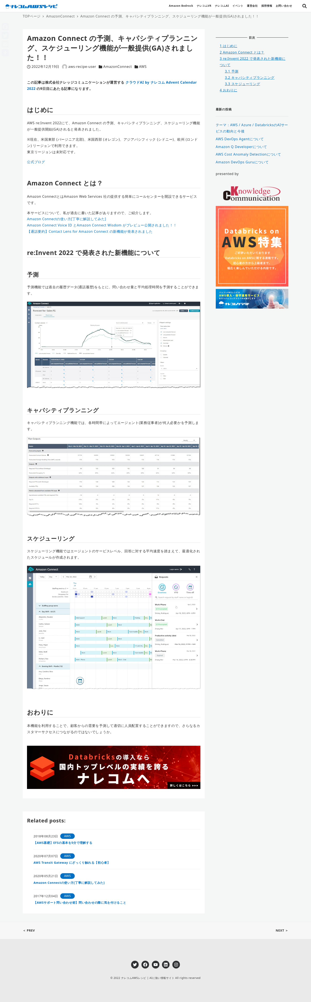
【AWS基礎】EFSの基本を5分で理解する (62, 843)
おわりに (228, 90)
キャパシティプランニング (250, 77)
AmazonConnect (117, 66)
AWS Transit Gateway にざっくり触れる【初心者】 (71, 862)
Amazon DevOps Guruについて (242, 162)
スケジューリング (242, 83)
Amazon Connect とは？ (242, 52)
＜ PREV (29, 930)
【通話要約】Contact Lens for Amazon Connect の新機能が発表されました (90, 231)
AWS (143, 66)
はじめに (228, 45)
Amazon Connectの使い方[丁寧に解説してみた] (66, 219)
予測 (231, 71)
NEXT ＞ (282, 930)
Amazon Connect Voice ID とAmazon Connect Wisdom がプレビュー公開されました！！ (102, 225)
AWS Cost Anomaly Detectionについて (248, 154)
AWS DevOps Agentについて (240, 139)
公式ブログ (36, 161)
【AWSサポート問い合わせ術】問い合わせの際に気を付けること (79, 902)
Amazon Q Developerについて (241, 146)
